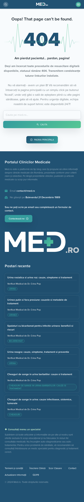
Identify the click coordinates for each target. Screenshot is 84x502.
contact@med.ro (25, 191)
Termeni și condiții (14, 468)
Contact (72, 468)
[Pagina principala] (42, 243)
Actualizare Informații (15, 474)
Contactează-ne (18, 218)
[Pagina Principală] (42, 4)
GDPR (36, 474)
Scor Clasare (55, 468)
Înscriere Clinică (37, 468)
